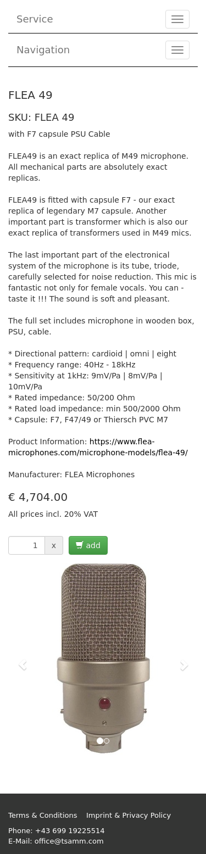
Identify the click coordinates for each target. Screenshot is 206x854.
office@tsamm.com (69, 841)
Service (34, 19)
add (88, 545)
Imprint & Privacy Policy (128, 815)
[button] (22, 659)
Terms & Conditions (42, 815)
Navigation (43, 49)
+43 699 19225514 (70, 831)
